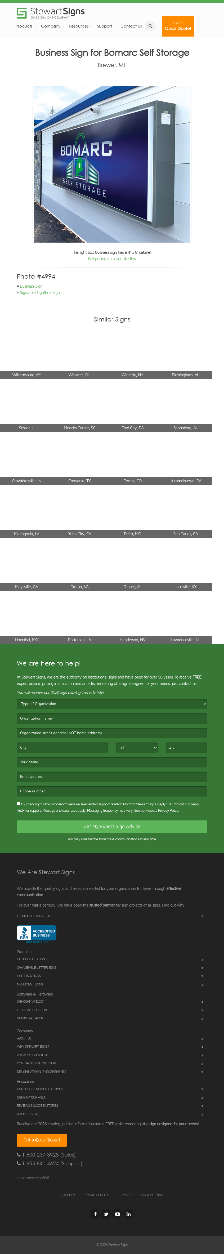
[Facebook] (95, 1214)
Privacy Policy (168, 811)
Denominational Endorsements (41, 1072)
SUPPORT (68, 1195)
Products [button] (24, 26)
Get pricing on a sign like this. (112, 259)
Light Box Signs (29, 976)
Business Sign (31, 286)
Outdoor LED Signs (31, 959)
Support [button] (104, 26)
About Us (24, 1038)
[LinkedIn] (128, 1214)
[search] (150, 26)
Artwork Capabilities (33, 1055)
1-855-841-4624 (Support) (50, 1164)
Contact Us (131, 26)
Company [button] (50, 26)
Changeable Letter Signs (36, 968)
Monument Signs (30, 984)
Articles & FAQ (28, 1114)
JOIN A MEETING (151, 1195)
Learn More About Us (33, 916)
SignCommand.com (31, 1001)
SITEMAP (124, 1195)
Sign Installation (30, 1018)
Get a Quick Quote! (42, 1140)
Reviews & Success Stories (37, 1106)
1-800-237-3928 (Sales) (46, 1155)
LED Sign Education (32, 1010)
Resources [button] (79, 26)
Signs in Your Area (31, 1097)
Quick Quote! (178, 26)
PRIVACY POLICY (96, 1195)
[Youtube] (117, 1214)
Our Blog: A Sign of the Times (39, 1089)
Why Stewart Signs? (33, 1046)
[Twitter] (106, 1214)
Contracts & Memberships (37, 1063)
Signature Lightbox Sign (40, 293)
